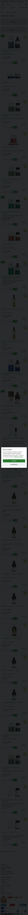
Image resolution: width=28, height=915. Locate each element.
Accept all (14, 460)
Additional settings (18, 456)
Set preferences (14, 464)
